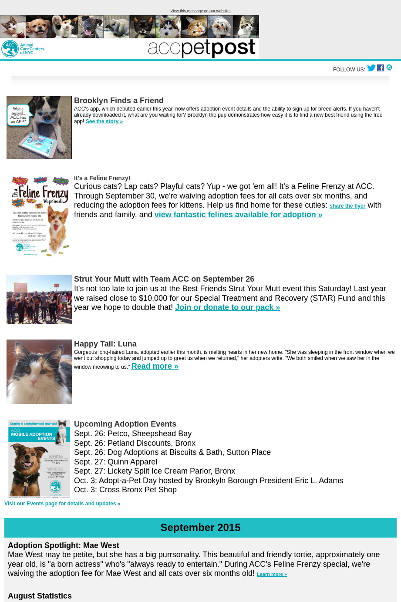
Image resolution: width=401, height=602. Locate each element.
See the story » (104, 121)
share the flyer (347, 206)
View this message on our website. (200, 11)
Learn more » (272, 574)
